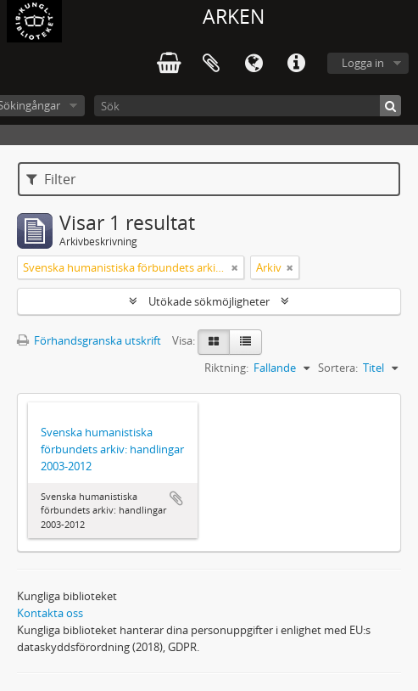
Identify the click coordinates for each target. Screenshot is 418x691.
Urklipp (211, 63)
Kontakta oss (50, 613)
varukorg (169, 63)
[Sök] (247, 105)
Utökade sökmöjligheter (209, 301)
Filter (51, 179)
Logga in (363, 62)
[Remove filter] (234, 267)
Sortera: (338, 367)
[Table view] (245, 342)
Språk (253, 63)
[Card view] (214, 342)
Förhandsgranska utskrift (89, 340)
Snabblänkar (296, 63)
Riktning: (226, 367)
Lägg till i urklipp (176, 498)
